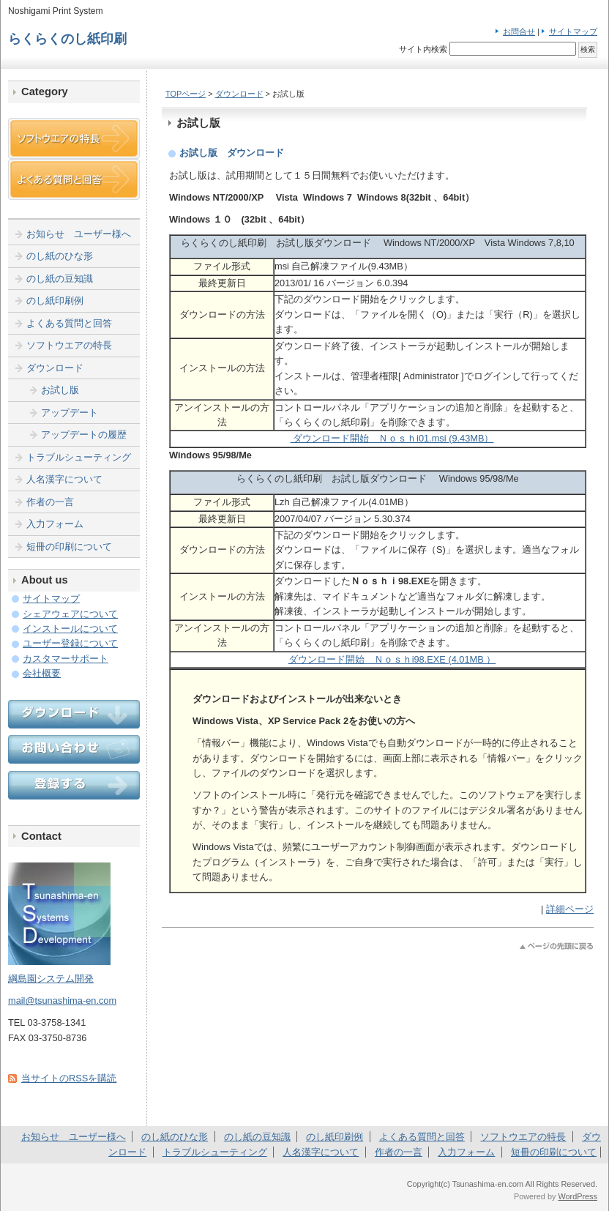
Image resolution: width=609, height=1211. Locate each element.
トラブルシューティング (78, 457)
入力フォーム (54, 523)
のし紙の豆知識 (59, 278)
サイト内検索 (423, 49)
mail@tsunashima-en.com (62, 1000)
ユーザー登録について (70, 643)
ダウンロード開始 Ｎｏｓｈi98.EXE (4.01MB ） (392, 659)
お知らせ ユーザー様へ (78, 233)
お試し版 (60, 389)
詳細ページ (570, 908)
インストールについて (70, 628)
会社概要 (42, 673)
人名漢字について (64, 479)
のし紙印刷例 (54, 300)
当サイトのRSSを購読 (68, 1078)
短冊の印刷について (69, 546)
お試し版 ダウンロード (231, 152)
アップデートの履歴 (84, 434)
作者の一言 (50, 501)
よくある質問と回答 (69, 323)
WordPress (577, 1196)
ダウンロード (239, 93)
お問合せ (519, 31)
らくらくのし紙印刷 (67, 38)
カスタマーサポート (65, 658)
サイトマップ (573, 31)
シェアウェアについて (70, 613)
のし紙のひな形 (59, 255)
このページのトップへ (557, 946)
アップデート (69, 412)
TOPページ (185, 93)
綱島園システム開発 (51, 978)
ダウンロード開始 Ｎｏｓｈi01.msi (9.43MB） (391, 438)
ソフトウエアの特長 (69, 345)
